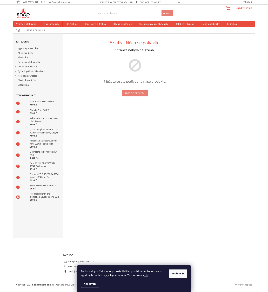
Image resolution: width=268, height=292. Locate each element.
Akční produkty (26, 53)
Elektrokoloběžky (27, 80)
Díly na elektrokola (26, 67)
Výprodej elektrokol (28, 48)
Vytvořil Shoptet (243, 285)
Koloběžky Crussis (26, 76)
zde (146, 275)
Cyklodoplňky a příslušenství (31, 72)
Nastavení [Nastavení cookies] (90, 284)
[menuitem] (26, 24)
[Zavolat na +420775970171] (28, 2)
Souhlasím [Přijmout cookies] (178, 273)
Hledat (167, 13)
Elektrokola (24, 57)
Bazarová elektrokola (29, 62)
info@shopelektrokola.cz (81, 261)
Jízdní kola (23, 85)
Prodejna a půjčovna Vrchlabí (116, 2)
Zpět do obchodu (135, 93)
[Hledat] (134, 13)
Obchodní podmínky (150, 2)
